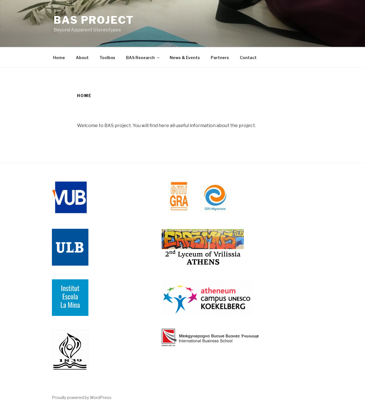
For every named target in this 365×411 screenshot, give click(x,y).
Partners (220, 57)
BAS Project (94, 20)
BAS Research (143, 57)
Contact (248, 57)
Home (59, 57)
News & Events (185, 57)
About (82, 57)
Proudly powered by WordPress (81, 397)
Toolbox (107, 57)
